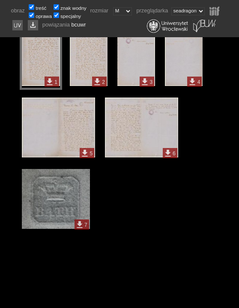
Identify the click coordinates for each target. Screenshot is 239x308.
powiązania (57, 24)
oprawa (44, 16)
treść (41, 8)
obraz (19, 10)
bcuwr (78, 24)
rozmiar (100, 10)
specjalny (70, 16)
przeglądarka (153, 10)
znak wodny (73, 8)
